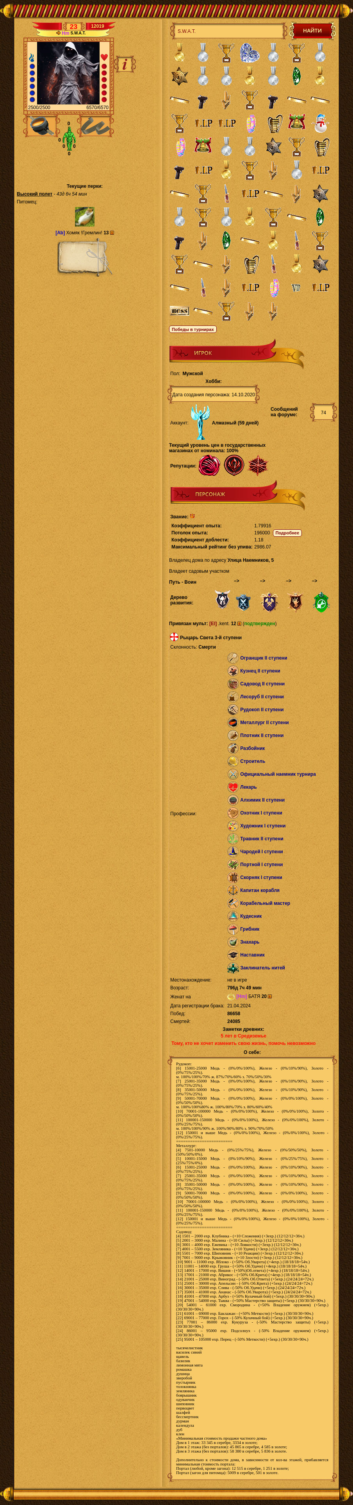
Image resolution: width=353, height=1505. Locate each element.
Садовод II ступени (262, 684)
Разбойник (252, 748)
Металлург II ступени (264, 722)
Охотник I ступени (261, 813)
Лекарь (248, 787)
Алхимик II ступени (262, 800)
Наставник (252, 955)
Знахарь (250, 942)
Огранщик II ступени (263, 658)
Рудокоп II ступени (261, 709)
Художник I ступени (262, 826)
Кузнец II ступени (260, 671)
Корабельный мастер (265, 903)
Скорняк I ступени (261, 877)
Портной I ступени (261, 864)
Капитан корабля (260, 890)
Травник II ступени (261, 839)
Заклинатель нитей (262, 968)
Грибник (249, 929)
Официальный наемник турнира (278, 774)
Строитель (252, 761)
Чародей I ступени (261, 851)
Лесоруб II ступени (262, 696)
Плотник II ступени (261, 735)
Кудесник (251, 916)
